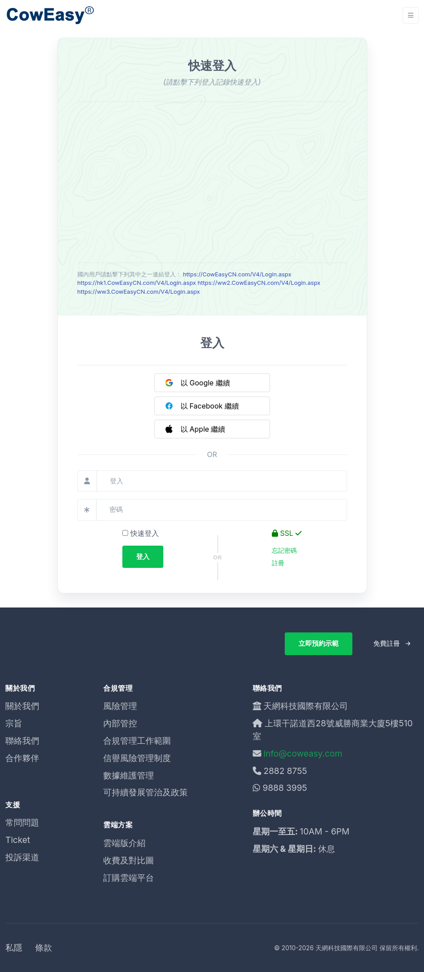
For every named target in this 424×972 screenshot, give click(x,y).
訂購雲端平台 (128, 877)
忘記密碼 (284, 550)
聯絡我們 (22, 740)
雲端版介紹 (124, 843)
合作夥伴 (22, 758)
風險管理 (120, 706)
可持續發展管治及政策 (145, 792)
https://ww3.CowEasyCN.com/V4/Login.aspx (138, 291)
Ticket (17, 839)
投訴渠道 (22, 857)
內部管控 (120, 723)
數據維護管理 (128, 775)
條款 (43, 947)
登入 (142, 556)
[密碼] (221, 510)
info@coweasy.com (302, 753)
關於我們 (22, 706)
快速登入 (140, 533)
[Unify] (49, 15)
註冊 (278, 563)
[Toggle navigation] (411, 15)
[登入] (222, 481)
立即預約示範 (319, 643)
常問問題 (22, 822)
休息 (326, 848)
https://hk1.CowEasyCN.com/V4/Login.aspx (136, 282)
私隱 (13, 947)
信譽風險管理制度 (137, 758)
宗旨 (13, 723)
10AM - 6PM (325, 831)
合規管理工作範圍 (137, 740)
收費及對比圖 (128, 860)
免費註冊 (386, 643)
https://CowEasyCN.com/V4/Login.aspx (237, 274)
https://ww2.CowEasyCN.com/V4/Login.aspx (259, 282)
